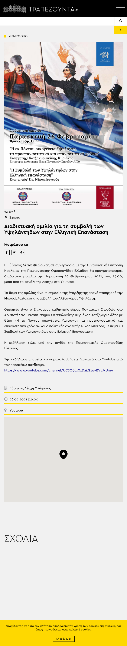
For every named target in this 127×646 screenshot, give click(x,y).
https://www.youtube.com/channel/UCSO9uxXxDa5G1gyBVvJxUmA (58, 370)
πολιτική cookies (80, 629)
